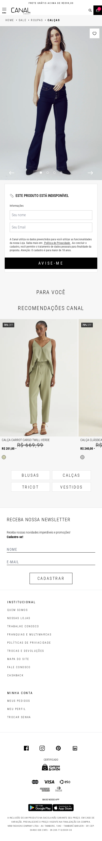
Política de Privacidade (57, 243)
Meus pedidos (18, 700)
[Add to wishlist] (95, 33)
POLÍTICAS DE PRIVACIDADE (29, 642)
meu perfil (16, 709)
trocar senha (19, 717)
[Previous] (11, 173)
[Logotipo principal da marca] (20, 11)
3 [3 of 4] (54, 172)
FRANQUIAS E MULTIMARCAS (29, 634)
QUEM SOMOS (17, 610)
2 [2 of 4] (47, 172)
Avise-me (51, 263)
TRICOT (30, 487)
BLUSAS (30, 475)
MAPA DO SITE (18, 659)
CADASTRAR (51, 578)
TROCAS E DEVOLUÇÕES (25, 650)
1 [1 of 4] (41, 172)
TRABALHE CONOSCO (23, 626)
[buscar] (90, 10)
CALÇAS (71, 475)
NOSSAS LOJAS (18, 618)
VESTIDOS (71, 487)
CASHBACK (15, 675)
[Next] (90, 173)
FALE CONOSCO (19, 667)
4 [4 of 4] (61, 172)
